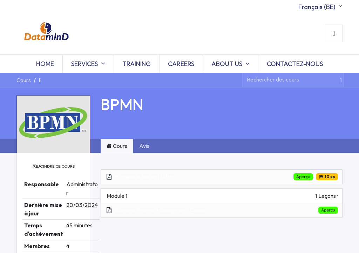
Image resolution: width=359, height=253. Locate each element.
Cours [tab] (117, 145)
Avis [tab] (144, 145)
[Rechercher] (338, 80)
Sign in (334, 33)
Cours (23, 80)
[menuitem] (45, 64)
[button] (53, 165)
